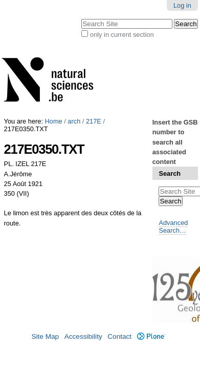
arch (74, 121)
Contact (119, 336)
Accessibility (83, 336)
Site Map (45, 336)
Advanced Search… (173, 226)
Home (53, 121)
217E (93, 121)
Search (170, 173)
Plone (151, 336)
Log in (182, 5)
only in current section (121, 34)
